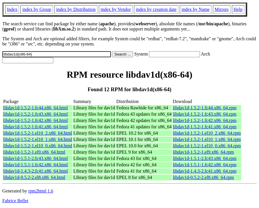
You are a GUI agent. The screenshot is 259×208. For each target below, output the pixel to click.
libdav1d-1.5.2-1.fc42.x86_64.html (35, 120)
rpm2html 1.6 (40, 190)
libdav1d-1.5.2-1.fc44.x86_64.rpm (205, 107)
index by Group (36, 9)
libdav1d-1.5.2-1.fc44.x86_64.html (35, 107)
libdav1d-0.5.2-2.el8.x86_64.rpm (203, 177)
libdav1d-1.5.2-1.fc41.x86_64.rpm (205, 126)
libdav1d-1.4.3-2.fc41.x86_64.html (35, 171)
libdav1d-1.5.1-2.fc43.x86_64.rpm (205, 158)
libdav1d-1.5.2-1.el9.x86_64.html (34, 152)
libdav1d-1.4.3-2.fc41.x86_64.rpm (205, 171)
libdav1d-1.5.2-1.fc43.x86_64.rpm (205, 114)
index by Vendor (116, 9)
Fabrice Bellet (15, 200)
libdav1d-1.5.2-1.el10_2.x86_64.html (37, 133)
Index (12, 9)
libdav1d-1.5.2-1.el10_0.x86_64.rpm (207, 145)
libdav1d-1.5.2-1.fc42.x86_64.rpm (205, 120)
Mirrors (222, 9)
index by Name (196, 9)
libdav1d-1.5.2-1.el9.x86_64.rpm (203, 152)
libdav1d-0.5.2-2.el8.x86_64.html (34, 177)
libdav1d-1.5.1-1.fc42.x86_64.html (35, 164)
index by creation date (156, 9)
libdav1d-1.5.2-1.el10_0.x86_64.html (37, 145)
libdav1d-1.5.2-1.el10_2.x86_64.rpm (207, 133)
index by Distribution (76, 9)
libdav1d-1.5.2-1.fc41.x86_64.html (35, 126)
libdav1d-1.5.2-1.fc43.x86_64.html (35, 114)
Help (238, 9)
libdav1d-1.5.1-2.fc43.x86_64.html (35, 158)
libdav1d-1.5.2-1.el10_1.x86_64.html (37, 139)
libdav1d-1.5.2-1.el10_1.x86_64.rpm (207, 139)
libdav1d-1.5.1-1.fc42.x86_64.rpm (205, 164)
